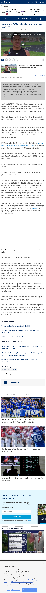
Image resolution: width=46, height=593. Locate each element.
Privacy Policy (10, 521)
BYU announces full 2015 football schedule (16, 337)
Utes (35, 19)
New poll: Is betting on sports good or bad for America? (22, 479)
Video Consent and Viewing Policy (22, 582)
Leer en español (40, 75)
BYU (30, 19)
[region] (23, 577)
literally (34, 208)
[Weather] (31, 2)
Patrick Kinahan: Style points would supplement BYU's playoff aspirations (18, 420)
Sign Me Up (17, 517)
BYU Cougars (12, 369)
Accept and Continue (29, 590)
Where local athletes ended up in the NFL (15, 326)
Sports (4, 369)
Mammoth (24, 19)
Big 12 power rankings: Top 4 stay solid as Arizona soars (20, 450)
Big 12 (41, 19)
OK (43, 563)
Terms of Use (27, 580)
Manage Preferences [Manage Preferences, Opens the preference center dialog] (13, 590)
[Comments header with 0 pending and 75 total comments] (23, 382)
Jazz (17, 19)
